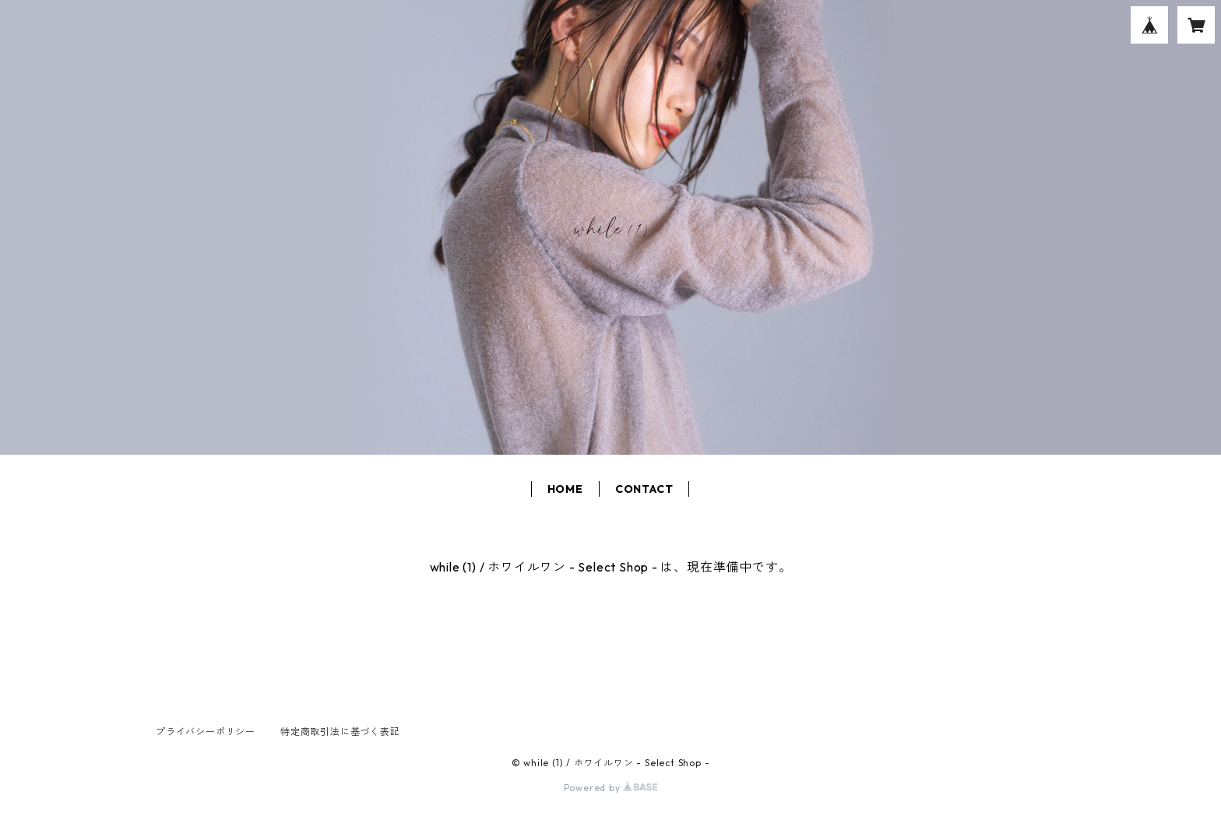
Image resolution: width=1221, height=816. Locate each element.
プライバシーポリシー (205, 731)
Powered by (611, 787)
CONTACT (644, 489)
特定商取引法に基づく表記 (340, 731)
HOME (565, 489)
